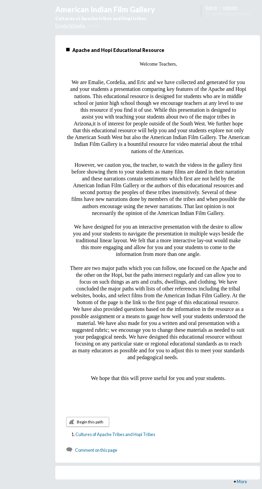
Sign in (211, 7)
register (230, 7)
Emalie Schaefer (70, 25)
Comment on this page (96, 450)
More (242, 481)
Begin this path (90, 421)
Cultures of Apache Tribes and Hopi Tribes (115, 434)
